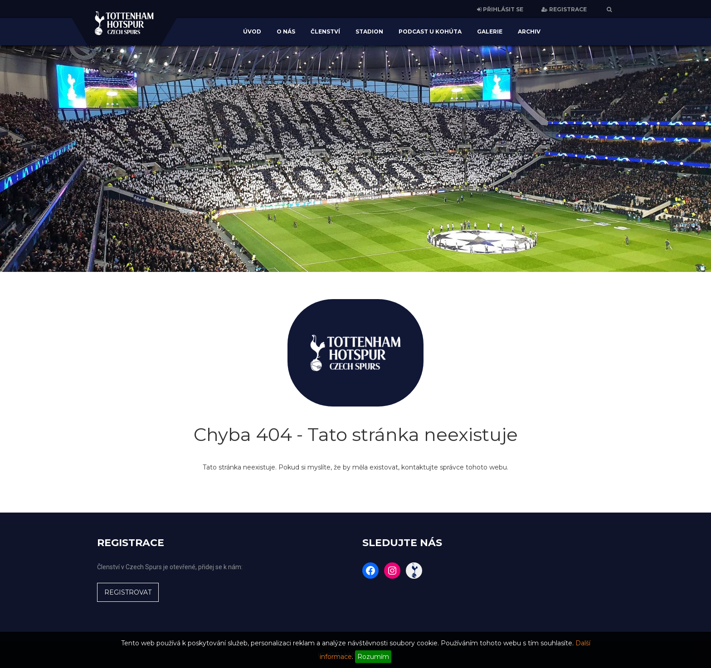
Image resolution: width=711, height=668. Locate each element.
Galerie (489, 31)
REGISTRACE (564, 9)
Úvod (252, 31)
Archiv (529, 31)
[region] (355, 158)
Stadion (369, 31)
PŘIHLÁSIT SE (500, 9)
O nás (286, 31)
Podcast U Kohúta (430, 31)
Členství (325, 31)
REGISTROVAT (127, 592)
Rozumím (373, 657)
